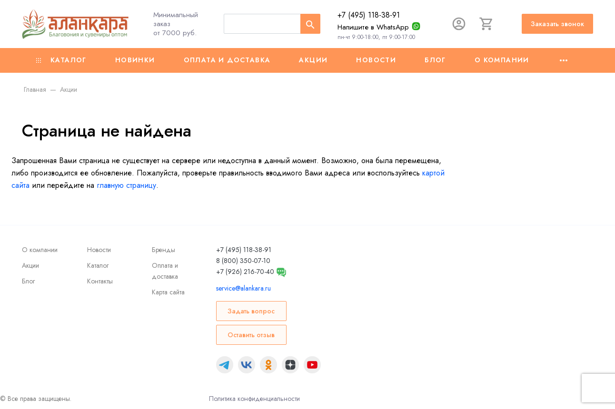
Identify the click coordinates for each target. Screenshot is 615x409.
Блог (435, 60)
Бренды (163, 249)
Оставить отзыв (251, 335)
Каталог (61, 60)
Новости (376, 60)
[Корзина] (486, 23)
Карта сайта (168, 292)
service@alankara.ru (243, 288)
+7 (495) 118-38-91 (368, 15)
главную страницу (126, 185)
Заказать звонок (557, 24)
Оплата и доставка (227, 60)
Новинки (135, 60)
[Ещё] (564, 60)
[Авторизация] (458, 23)
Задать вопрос (251, 311)
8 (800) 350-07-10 (243, 260)
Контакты (100, 281)
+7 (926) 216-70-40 (245, 271)
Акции (313, 60)
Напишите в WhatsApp (373, 27)
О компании (502, 60)
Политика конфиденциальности (254, 398)
